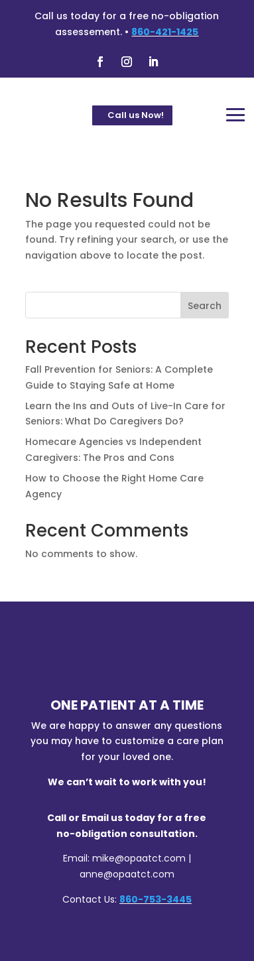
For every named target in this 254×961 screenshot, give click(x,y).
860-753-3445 (155, 899)
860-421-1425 (164, 31)
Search (205, 305)
